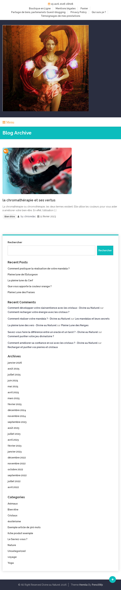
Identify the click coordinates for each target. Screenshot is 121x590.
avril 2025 (13, 392)
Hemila (83, 584)
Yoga (11, 563)
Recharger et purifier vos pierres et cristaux (33, 347)
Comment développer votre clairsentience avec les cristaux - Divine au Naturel (53, 308)
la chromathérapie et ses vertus (29, 200)
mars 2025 (13, 398)
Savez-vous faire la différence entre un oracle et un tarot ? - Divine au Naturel (53, 332)
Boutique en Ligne (40, 8)
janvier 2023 (15, 451)
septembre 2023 (17, 422)
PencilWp (97, 584)
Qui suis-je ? (99, 12)
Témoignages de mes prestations (60, 16)
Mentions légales (66, 8)
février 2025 (15, 404)
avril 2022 (13, 487)
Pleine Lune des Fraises (21, 292)
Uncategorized (16, 551)
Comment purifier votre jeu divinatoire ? (31, 336)
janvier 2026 (15, 362)
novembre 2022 (17, 463)
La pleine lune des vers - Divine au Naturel (32, 325)
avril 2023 (13, 439)
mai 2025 (13, 386)
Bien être (10, 216)
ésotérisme (14, 521)
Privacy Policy (78, 12)
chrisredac (30, 216)
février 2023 (14, 445)
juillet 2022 (14, 481)
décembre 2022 (17, 457)
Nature (12, 545)
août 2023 (13, 428)
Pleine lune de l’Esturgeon (23, 274)
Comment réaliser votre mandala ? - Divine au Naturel (39, 318)
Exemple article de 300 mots (24, 527)
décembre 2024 (17, 410)
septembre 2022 (17, 475)
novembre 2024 (17, 416)
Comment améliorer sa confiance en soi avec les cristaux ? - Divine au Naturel (52, 343)
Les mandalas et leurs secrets (92, 318)
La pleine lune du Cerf (20, 280)
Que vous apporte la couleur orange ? (30, 286)
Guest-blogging (56, 12)
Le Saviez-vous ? (17, 539)
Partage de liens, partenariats (28, 12)
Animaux (13, 503)
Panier (84, 8)
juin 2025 (13, 380)
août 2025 (13, 368)
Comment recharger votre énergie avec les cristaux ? (38, 312)
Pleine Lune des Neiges (74, 325)
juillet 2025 (14, 374)
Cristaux (12, 515)
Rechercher (15, 242)
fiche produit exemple (20, 533)
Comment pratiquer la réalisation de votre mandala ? (38, 268)
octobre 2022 (15, 469)
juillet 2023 (14, 434)
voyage (12, 557)
